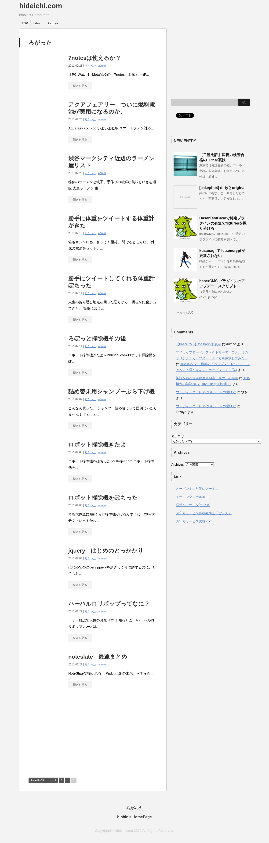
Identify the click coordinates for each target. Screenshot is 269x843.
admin (102, 65)
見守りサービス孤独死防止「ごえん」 (204, 513)
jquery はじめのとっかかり (105, 550)
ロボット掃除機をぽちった (103, 497)
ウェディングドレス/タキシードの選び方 (206, 392)
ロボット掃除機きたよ (97, 444)
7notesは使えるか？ (94, 58)
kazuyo (53, 23)
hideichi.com (40, 6)
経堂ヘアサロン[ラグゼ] (193, 505)
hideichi (38, 23)
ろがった (90, 65)
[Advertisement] (68, 735)
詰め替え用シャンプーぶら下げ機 (111, 391)
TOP (25, 23)
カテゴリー (179, 436)
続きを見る (80, 85)
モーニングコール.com (192, 497)
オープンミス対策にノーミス (197, 488)
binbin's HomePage (134, 817)
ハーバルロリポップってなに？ (109, 603)
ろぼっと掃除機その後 (97, 338)
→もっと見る (185, 312)
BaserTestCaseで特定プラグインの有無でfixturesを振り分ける (223, 223)
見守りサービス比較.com (194, 521)
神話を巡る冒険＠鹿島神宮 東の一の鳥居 (207, 378)
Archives (177, 464)
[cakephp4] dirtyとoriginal (222, 188)
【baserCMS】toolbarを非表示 (198, 344)
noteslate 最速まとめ (97, 657)
